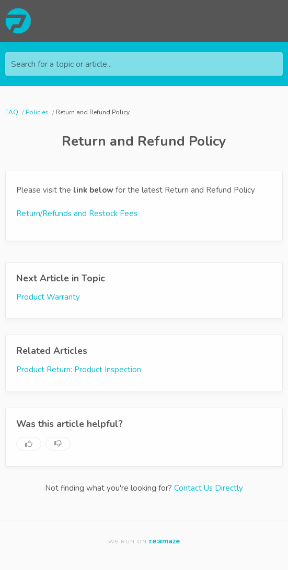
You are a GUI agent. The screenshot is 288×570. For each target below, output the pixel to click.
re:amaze (164, 541)
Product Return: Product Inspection (78, 369)
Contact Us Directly (208, 488)
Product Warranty (48, 297)
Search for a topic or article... (61, 64)
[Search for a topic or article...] (144, 64)
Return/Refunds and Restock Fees (76, 213)
